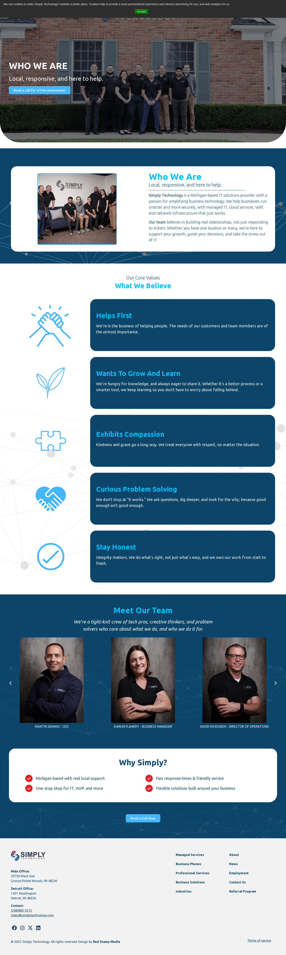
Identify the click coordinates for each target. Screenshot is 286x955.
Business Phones (188, 864)
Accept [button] (141, 11)
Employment (239, 873)
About (234, 855)
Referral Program (242, 891)
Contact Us (237, 882)
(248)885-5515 (21, 910)
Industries (183, 891)
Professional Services (192, 873)
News (233, 864)
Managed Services (190, 855)
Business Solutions (190, 882)
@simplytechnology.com (36, 915)
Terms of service (259, 940)
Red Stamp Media (106, 941)
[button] (10, 683)
